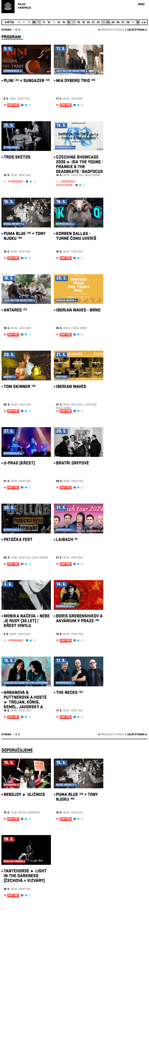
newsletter (128, 964)
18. (78, 22)
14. (59, 22)
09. (34, 22)
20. (89, 22)
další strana (136, 30)
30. (138, 22)
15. (64, 22)
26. (118, 22)
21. (93, 22)
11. (44, 22)
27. (123, 22)
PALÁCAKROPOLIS (24, 6)
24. (108, 22)
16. (69, 22)
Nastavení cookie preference (13, 998)
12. (49, 22)
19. (83, 22)
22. (98, 22)
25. (113, 22)
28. (128, 22)
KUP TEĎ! (13, 105)
